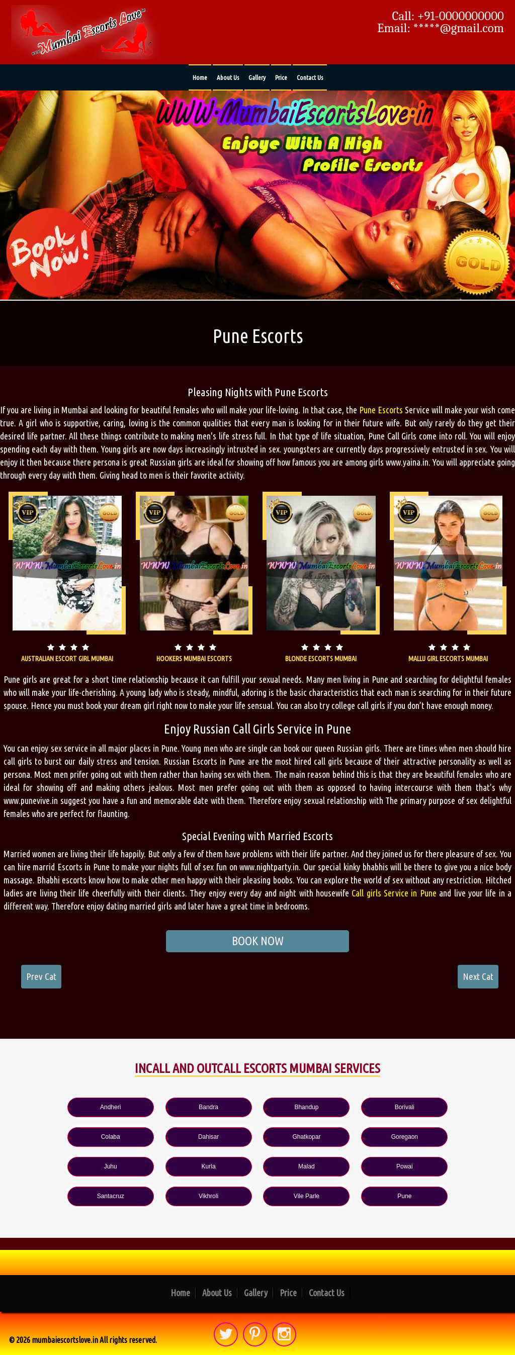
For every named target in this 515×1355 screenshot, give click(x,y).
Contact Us (310, 77)
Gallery (257, 77)
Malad (73, 1166)
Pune (257, 1196)
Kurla (442, 1136)
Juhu (349, 1136)
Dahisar (73, 1136)
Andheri (73, 1106)
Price (281, 77)
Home (200, 77)
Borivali (349, 1106)
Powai (165, 1166)
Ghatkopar (165, 1136)
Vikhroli (350, 1166)
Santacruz (257, 1166)
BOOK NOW (258, 941)
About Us (228, 77)
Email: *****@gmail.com (440, 28)
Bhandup (257, 1106)
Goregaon (257, 1136)
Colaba (441, 1106)
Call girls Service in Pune (394, 893)
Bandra (166, 1106)
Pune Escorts (381, 410)
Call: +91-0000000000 (448, 16)
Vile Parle (442, 1166)
